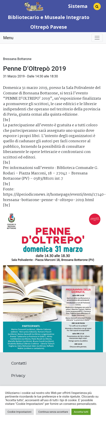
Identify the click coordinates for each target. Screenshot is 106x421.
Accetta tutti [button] (81, 411)
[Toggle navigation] (97, 38)
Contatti (18, 363)
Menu (8, 37)
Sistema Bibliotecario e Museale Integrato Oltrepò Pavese (48, 16)
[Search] (95, 8)
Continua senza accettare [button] (53, 411)
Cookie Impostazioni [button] (19, 411)
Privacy (18, 375)
